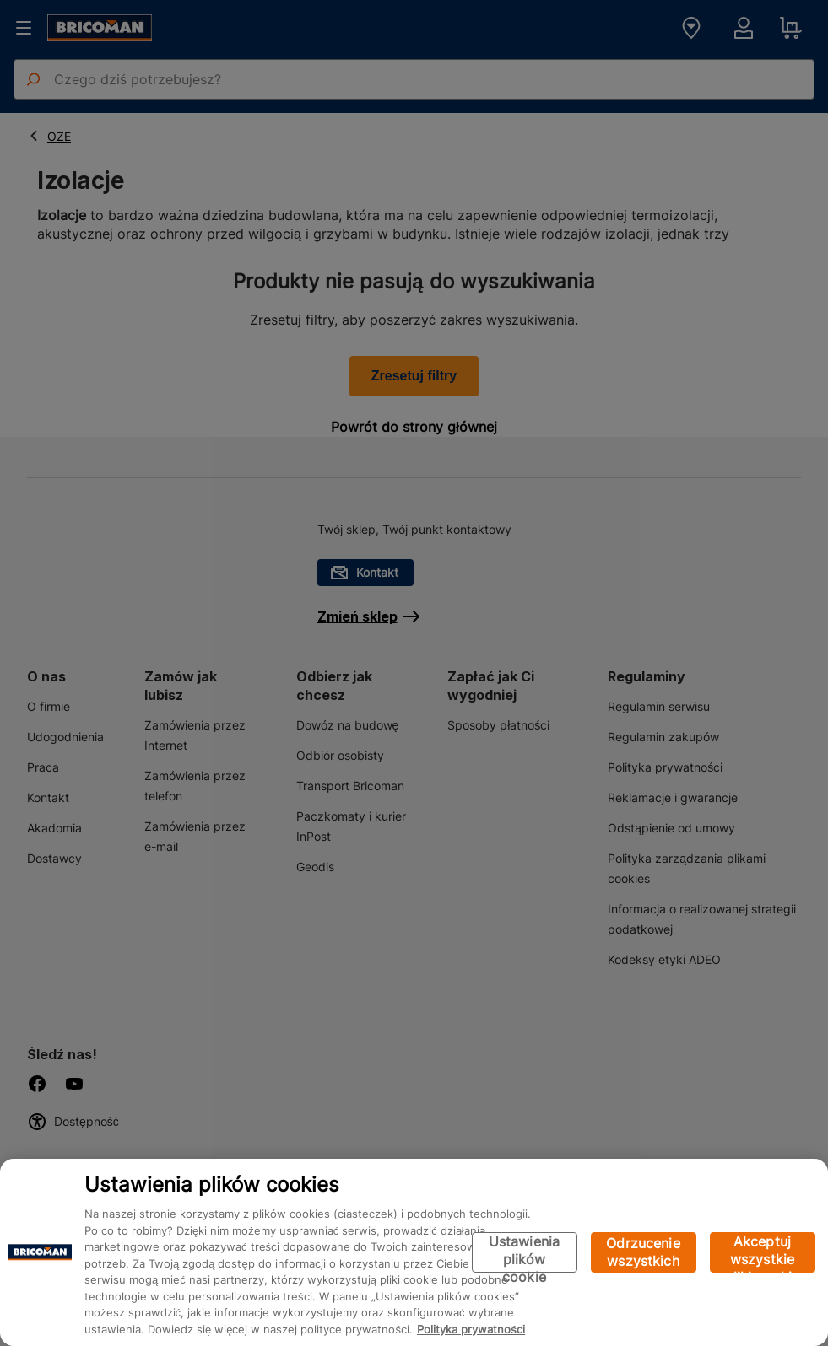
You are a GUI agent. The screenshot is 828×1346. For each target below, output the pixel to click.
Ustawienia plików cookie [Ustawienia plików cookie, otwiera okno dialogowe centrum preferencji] (524, 1253)
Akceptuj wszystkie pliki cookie (762, 1253)
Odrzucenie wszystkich (643, 1252)
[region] (414, 1252)
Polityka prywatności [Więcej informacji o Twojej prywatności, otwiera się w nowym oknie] (471, 1329)
